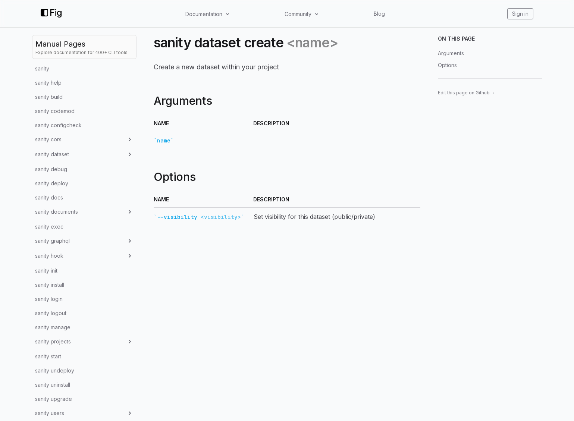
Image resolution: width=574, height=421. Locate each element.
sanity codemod (55, 111)
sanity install (49, 285)
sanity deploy (51, 183)
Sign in (520, 13)
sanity (42, 68)
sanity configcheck (58, 125)
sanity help (48, 82)
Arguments (451, 53)
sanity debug (51, 169)
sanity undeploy (54, 370)
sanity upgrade (53, 399)
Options (447, 65)
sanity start (48, 356)
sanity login (49, 299)
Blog (379, 13)
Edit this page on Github (466, 92)
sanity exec (49, 226)
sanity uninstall (52, 384)
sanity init (46, 270)
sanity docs (49, 197)
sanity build (49, 97)
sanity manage (52, 327)
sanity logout (50, 313)
